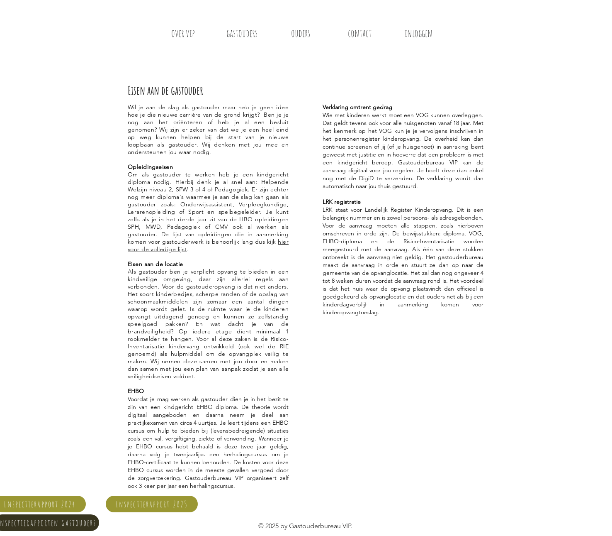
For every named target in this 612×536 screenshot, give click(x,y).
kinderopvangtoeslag (350, 312)
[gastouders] (241, 32)
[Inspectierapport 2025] (152, 504)
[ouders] (300, 32)
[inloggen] (418, 32)
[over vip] (182, 32)
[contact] (359, 32)
